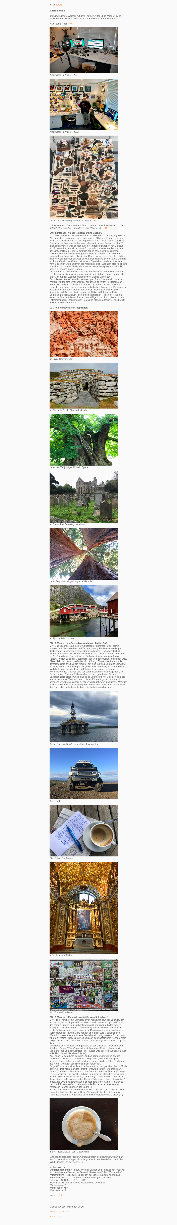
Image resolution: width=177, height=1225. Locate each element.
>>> (69, 23)
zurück (59, 5)
